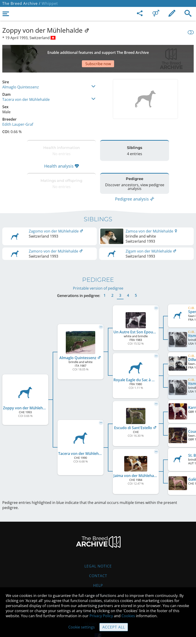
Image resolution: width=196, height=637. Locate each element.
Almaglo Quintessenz (20, 70)
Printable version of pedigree (98, 272)
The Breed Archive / (21, 3)
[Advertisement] (98, 50)
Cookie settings (81, 627)
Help (98, 569)
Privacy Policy (101, 615)
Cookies (128, 615)
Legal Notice (98, 550)
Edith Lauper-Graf (17, 108)
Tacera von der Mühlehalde (26, 83)
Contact (98, 559)
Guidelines (98, 579)
